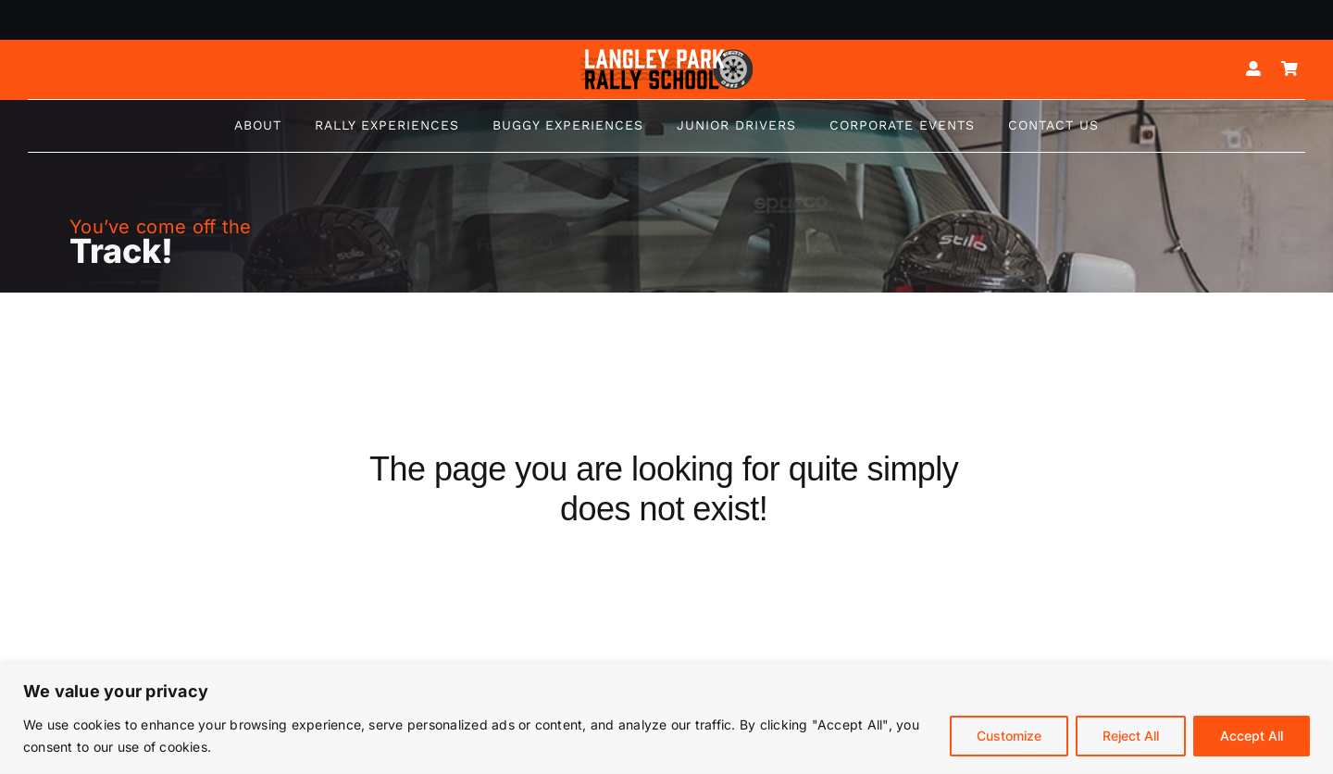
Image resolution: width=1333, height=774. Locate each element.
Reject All (1131, 735)
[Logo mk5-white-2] (666, 53)
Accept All (1251, 735)
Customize (1009, 735)
